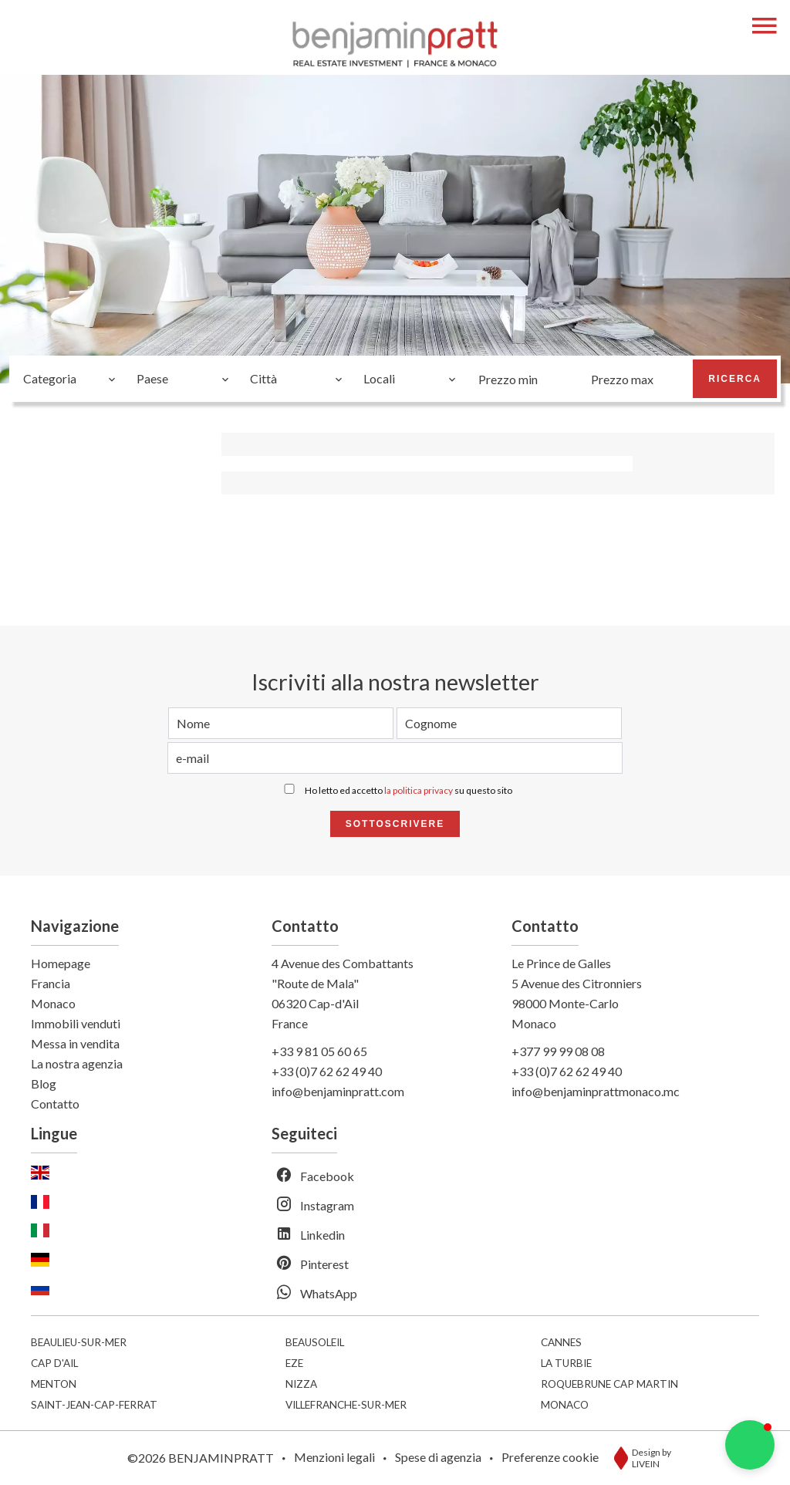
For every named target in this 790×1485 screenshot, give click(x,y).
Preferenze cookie (550, 1457)
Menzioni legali (334, 1457)
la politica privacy (418, 790)
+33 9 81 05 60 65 (319, 1051)
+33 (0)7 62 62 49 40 (327, 1071)
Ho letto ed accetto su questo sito (408, 790)
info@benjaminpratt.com (338, 1091)
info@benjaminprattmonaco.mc (595, 1091)
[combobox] (70, 378)
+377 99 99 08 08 (558, 1051)
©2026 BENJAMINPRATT (200, 1457)
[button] (750, 1445)
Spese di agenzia (438, 1457)
